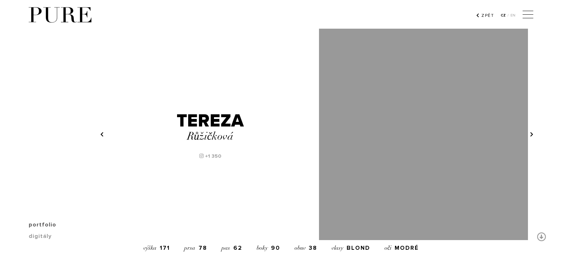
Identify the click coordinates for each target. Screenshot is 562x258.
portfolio (42, 224)
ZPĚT (485, 15)
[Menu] (528, 15)
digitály (40, 236)
